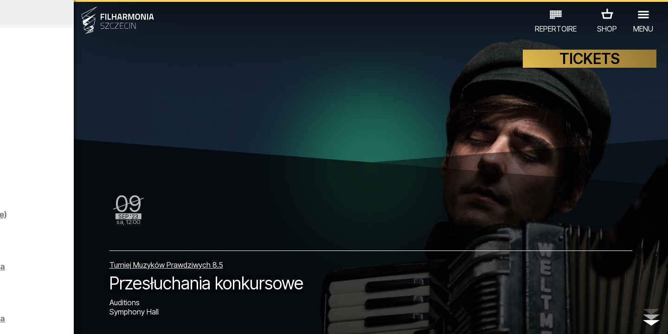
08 (104, 318)
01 (10, 318)
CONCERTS (27, 293)
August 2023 (87, 14)
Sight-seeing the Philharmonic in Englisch (105, 106)
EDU (64, 293)
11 (145, 318)
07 (91, 318)
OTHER (149, 293)
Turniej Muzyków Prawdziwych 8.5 (260, 254)
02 (23, 318)
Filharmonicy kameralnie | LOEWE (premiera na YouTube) (108, 233)
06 (78, 318)
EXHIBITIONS (104, 293)
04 (50, 318)
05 (64, 318)
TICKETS (589, 68)
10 (131, 318)
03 (37, 318)
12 (158, 318)
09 (118, 318)
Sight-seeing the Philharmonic (89, 157)
